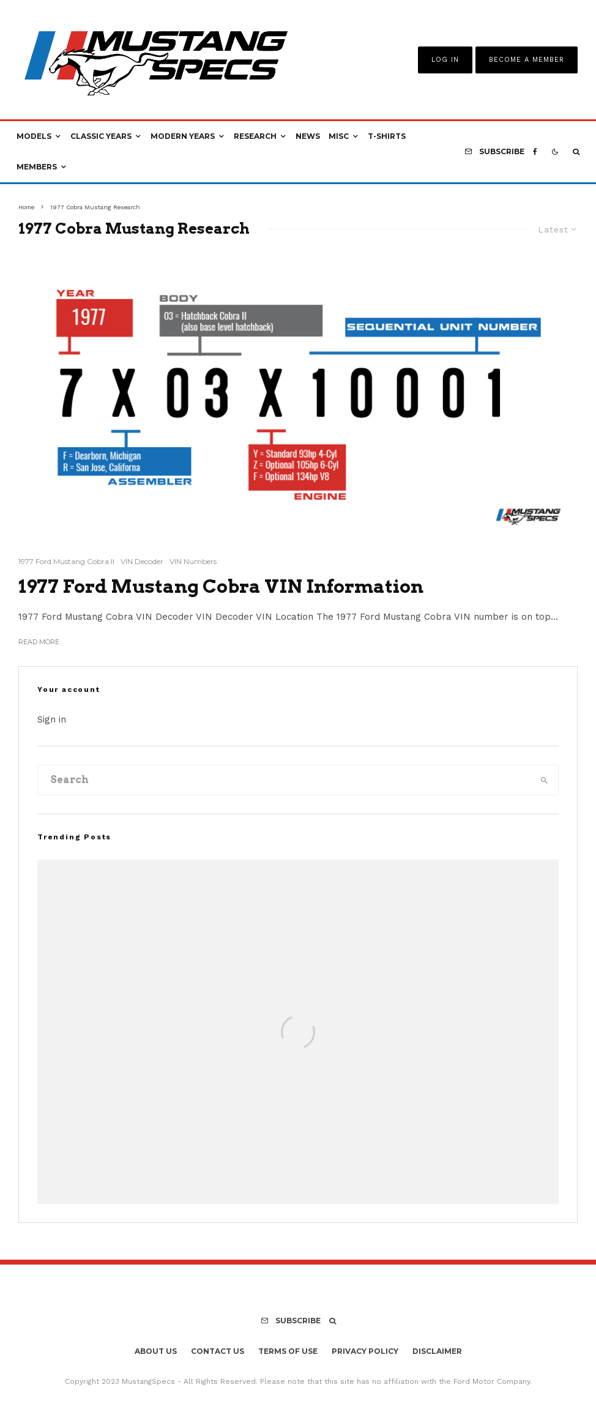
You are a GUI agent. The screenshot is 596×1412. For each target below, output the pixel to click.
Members (37, 166)
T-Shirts (387, 136)
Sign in (51, 719)
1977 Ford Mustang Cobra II (66, 561)
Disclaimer (437, 1351)
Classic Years (101, 136)
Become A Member (526, 60)
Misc (339, 136)
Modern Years (183, 136)
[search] (544, 780)
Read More (38, 641)
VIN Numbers (193, 561)
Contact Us (217, 1351)
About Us (156, 1351)
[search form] (284, 780)
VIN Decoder (142, 561)
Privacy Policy (365, 1351)
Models (34, 136)
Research (255, 136)
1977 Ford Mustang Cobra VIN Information (220, 586)
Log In (445, 60)
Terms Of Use (288, 1351)
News (308, 136)
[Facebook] (535, 151)
